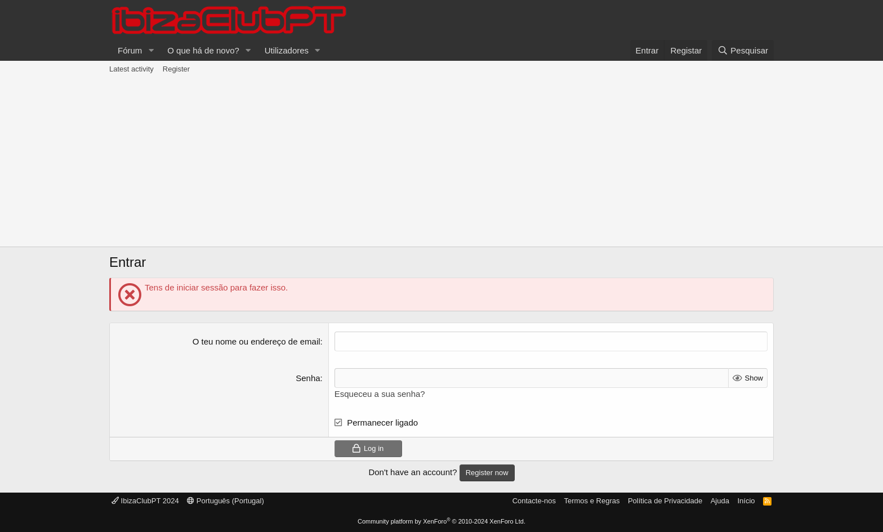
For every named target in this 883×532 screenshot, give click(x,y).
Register (176, 69)
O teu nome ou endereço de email (256, 341)
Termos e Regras (591, 501)
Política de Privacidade (665, 501)
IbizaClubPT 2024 (145, 501)
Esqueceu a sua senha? (380, 394)
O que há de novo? (203, 50)
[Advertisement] (441, 162)
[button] (151, 50)
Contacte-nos (534, 501)
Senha (308, 378)
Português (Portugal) (225, 501)
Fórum (130, 50)
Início (746, 501)
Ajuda (720, 501)
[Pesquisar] (743, 50)
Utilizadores (287, 50)
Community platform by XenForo (441, 521)
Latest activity (131, 69)
